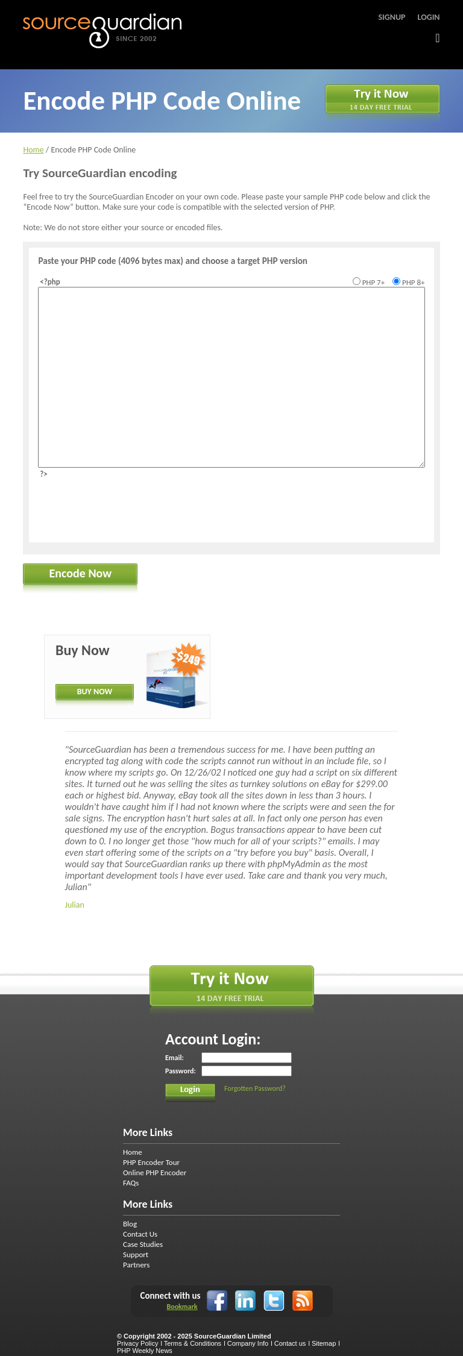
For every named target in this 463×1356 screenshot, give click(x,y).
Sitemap (324, 1343)
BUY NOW (95, 691)
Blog (130, 1223)
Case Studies (143, 1244)
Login (429, 17)
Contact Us (140, 1233)
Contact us (290, 1343)
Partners (136, 1264)
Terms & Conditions (192, 1343)
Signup (391, 17)
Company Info (247, 1343)
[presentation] (129, 506)
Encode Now (80, 573)
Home (33, 150)
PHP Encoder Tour (151, 1162)
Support (135, 1254)
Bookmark (181, 1306)
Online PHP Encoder (154, 1172)
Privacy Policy (137, 1343)
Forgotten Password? (255, 1088)
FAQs (131, 1182)
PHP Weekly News (144, 1350)
